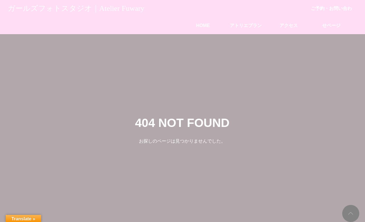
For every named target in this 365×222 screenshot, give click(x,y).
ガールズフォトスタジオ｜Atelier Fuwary (76, 8)
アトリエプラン (246, 25)
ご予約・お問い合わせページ (331, 11)
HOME (203, 25)
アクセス (288, 25)
